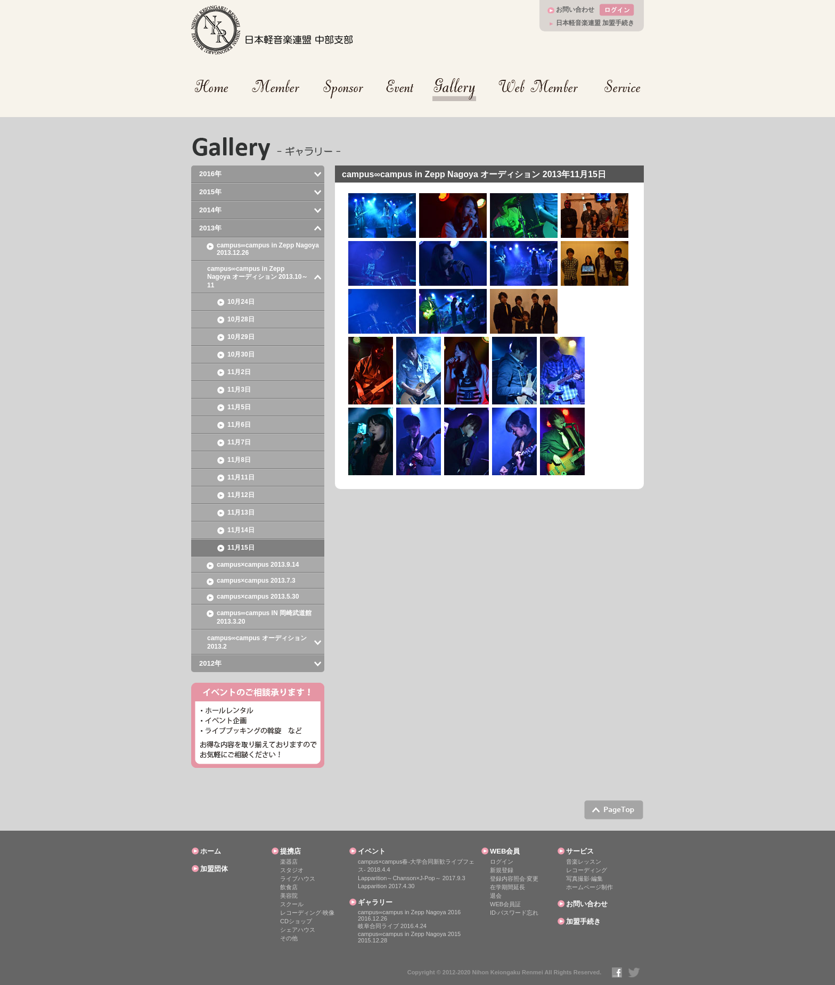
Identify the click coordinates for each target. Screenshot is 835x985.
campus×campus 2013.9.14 (258, 564)
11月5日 (239, 407)
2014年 (210, 210)
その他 (289, 938)
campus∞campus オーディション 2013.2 (257, 642)
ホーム (210, 851)
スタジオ (292, 870)
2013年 (210, 228)
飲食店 (289, 887)
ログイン (501, 861)
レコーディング (586, 870)
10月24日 (241, 301)
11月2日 (239, 372)
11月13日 (241, 512)
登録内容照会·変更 (514, 878)
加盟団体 (214, 869)
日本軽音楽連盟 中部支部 (272, 30)
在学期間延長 (507, 887)
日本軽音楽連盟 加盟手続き (595, 23)
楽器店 (289, 861)
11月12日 (241, 495)
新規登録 (501, 870)
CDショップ (296, 921)
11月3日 (239, 389)
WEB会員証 (505, 904)
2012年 (210, 663)
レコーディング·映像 (307, 912)
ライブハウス (297, 878)
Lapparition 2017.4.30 (386, 886)
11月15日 (241, 547)
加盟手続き (583, 921)
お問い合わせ (575, 9)
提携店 (290, 851)
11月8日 (239, 459)
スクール (292, 904)
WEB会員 (505, 851)
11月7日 (239, 442)
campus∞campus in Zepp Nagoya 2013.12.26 (268, 249)
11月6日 (239, 424)
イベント (372, 851)
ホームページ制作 (589, 887)
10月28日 (241, 319)
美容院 (289, 895)
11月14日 (241, 530)
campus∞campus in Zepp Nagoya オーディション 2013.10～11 (257, 277)
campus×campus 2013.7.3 (256, 580)
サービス (580, 851)
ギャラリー (375, 902)
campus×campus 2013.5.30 (258, 596)
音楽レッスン (583, 861)
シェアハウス (297, 929)
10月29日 (241, 337)
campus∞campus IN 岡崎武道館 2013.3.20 (264, 617)
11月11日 (241, 477)
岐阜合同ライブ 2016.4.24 (392, 926)
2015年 (210, 192)
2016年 (210, 174)
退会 (496, 895)
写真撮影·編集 (584, 878)
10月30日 (241, 354)
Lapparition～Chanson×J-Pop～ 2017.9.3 (411, 878)
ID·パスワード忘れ (514, 912)
